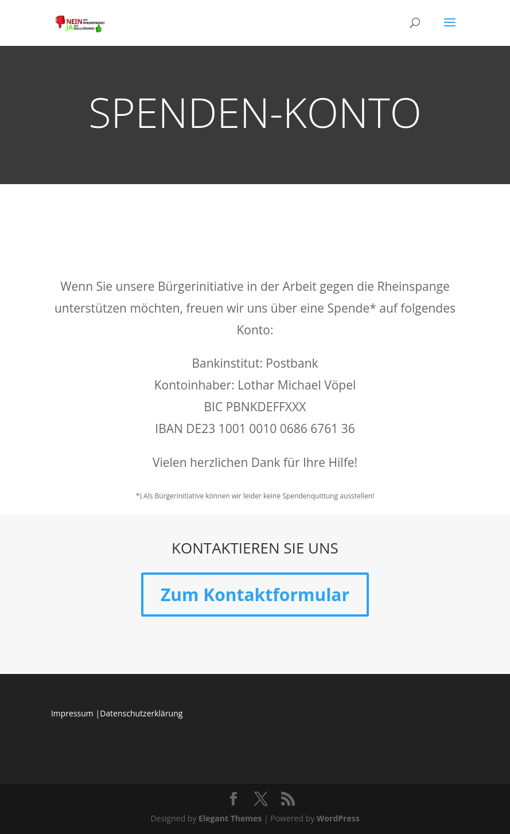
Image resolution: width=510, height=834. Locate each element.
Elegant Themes (230, 818)
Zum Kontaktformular (255, 594)
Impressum (72, 713)
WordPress (338, 818)
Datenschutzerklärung (141, 713)
